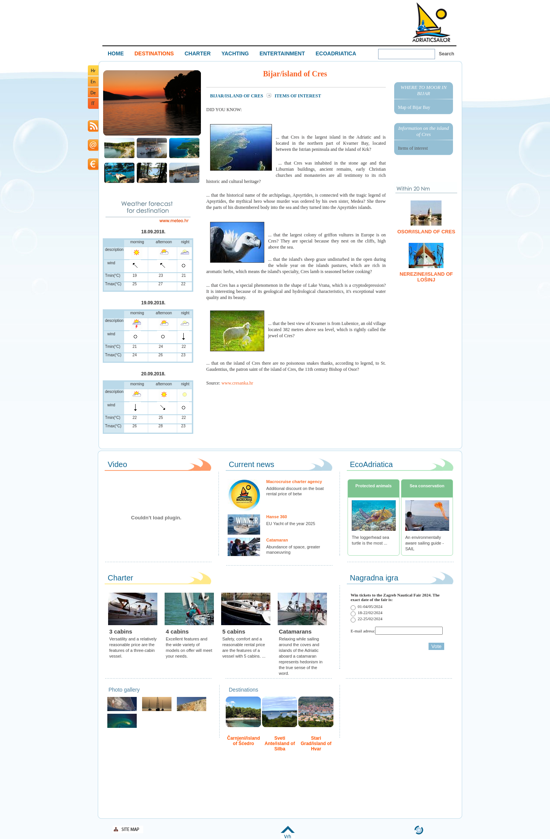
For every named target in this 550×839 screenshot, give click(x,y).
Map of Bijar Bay (414, 107)
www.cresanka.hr (237, 383)
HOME (116, 53)
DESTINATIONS (154, 53)
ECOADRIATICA (335, 53)
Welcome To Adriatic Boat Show (431, 22)
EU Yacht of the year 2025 (290, 523)
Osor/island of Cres (426, 231)
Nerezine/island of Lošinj (426, 277)
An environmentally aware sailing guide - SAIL (424, 543)
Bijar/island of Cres (237, 96)
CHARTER (197, 53)
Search (446, 54)
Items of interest (413, 148)
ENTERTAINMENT (282, 53)
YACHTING (235, 53)
